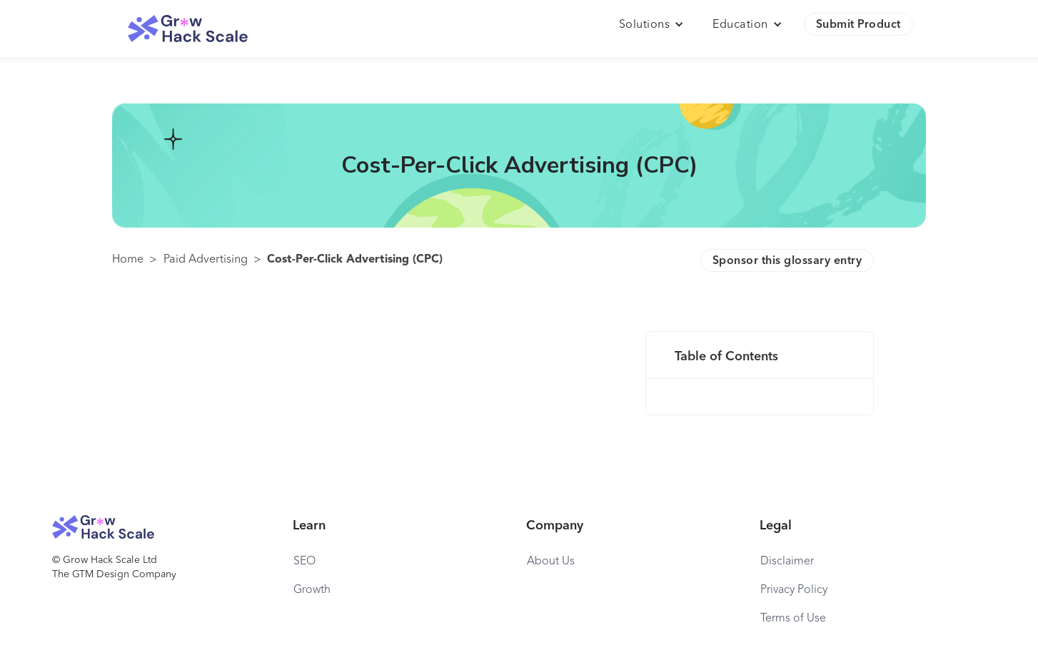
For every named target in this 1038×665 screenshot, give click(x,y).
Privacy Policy (793, 590)
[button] (652, 25)
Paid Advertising (205, 259)
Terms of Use (793, 618)
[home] (188, 29)
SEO (304, 561)
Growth (312, 590)
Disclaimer (787, 561)
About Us (551, 561)
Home (127, 259)
